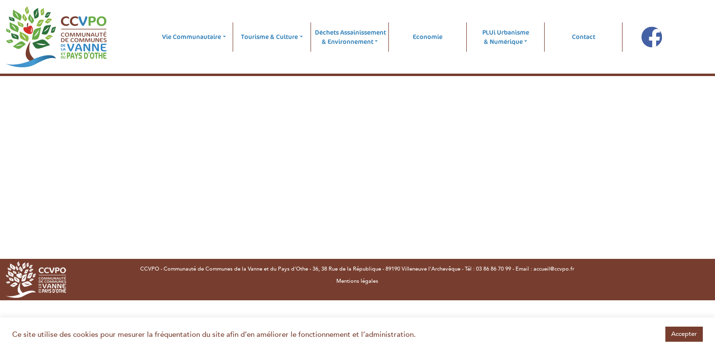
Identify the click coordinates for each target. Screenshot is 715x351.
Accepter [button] (684, 334)
